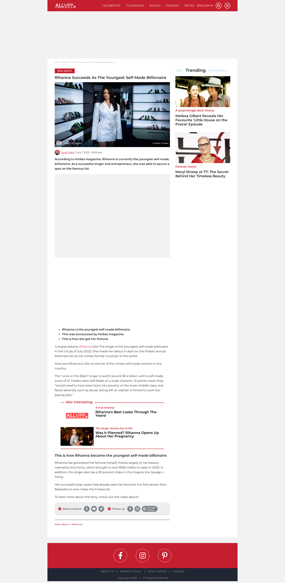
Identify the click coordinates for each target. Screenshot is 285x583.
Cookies (178, 571)
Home (57, 62)
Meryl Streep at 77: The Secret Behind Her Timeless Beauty (201, 174)
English (205, 5)
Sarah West (67, 152)
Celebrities (111, 5)
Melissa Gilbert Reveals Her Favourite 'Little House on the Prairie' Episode (201, 120)
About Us (108, 571)
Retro (189, 5)
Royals (154, 5)
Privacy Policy (131, 571)
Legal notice (157, 571)
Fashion (172, 5)
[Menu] (227, 6)
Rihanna (85, 346)
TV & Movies (135, 5)
